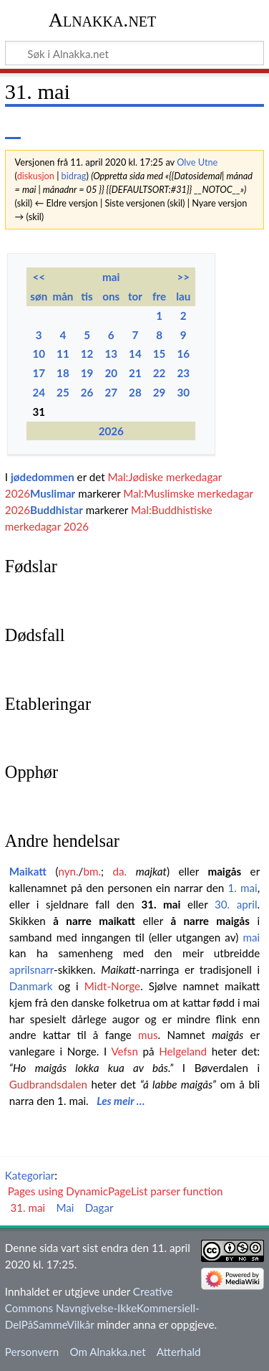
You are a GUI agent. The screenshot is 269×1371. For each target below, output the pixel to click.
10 (38, 353)
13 (110, 353)
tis (86, 296)
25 (63, 392)
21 (135, 372)
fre (159, 296)
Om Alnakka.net (107, 1351)
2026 (111, 430)
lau (183, 296)
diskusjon (35, 175)
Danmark (31, 985)
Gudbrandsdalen (48, 1084)
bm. (92, 871)
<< (38, 276)
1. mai (242, 887)
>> (183, 276)
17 (38, 372)
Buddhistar (56, 509)
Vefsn (124, 1051)
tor (135, 296)
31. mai (160, 904)
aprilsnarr (31, 969)
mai (110, 276)
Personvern (32, 1351)
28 (135, 392)
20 (110, 372)
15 (159, 353)
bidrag (74, 175)
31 (38, 411)
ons (110, 296)
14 (135, 353)
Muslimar (52, 493)
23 (183, 372)
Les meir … (121, 1100)
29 (159, 392)
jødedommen (42, 476)
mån (62, 296)
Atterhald (179, 1351)
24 (38, 392)
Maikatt (28, 871)
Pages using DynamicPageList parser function (115, 1191)
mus (148, 1034)
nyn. (68, 871)
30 (183, 392)
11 (63, 353)
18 (63, 372)
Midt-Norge (112, 985)
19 (87, 372)
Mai (65, 1207)
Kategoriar (30, 1175)
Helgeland (183, 1051)
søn (38, 296)
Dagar (99, 1207)
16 (183, 353)
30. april (236, 904)
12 (87, 353)
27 (110, 392)
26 (87, 392)
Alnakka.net (103, 20)
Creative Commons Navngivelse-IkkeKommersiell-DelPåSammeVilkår (102, 1308)
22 (159, 372)
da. (120, 871)
